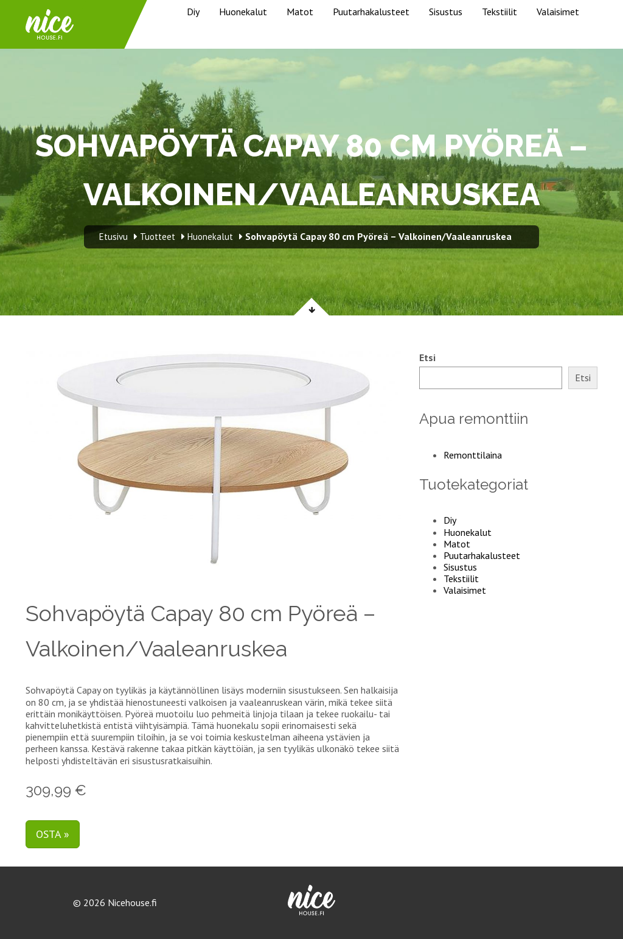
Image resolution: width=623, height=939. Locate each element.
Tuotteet (157, 236)
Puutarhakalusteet (371, 11)
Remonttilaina (473, 455)
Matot (300, 11)
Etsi (427, 358)
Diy (193, 11)
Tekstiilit (499, 11)
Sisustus (445, 11)
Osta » (52, 834)
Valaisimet (558, 11)
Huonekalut (243, 11)
